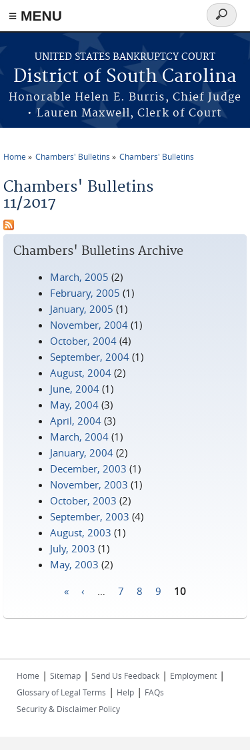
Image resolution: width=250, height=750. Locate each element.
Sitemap (65, 675)
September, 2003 (89, 516)
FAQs (154, 692)
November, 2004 (89, 324)
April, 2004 (75, 420)
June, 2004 (74, 388)
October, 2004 (83, 340)
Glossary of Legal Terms (61, 692)
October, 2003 (83, 500)
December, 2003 (88, 468)
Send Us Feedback (125, 675)
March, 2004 (79, 436)
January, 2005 (81, 308)
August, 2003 (80, 532)
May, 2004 (74, 404)
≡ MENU (35, 15)
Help (125, 692)
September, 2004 (89, 356)
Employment (193, 675)
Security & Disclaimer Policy (68, 708)
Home (14, 156)
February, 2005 (85, 292)
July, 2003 (72, 548)
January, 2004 (81, 452)
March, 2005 (79, 276)
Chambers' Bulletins (72, 156)
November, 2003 (89, 484)
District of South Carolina (125, 77)
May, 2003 (74, 564)
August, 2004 (80, 372)
